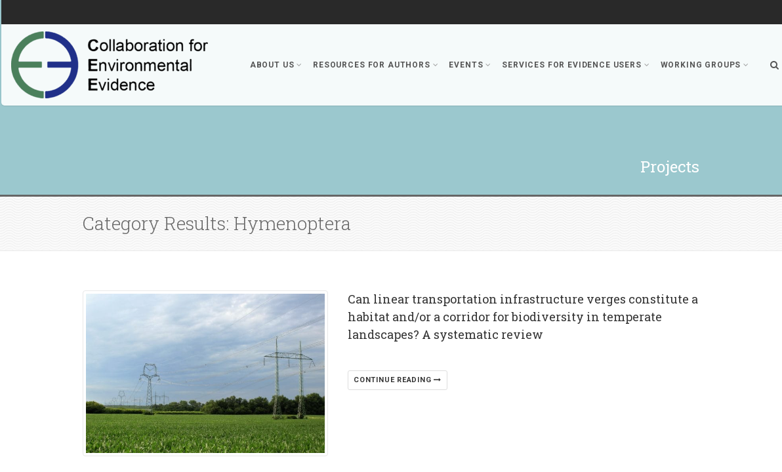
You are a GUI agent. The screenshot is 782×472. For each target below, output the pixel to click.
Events (470, 64)
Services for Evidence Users (575, 64)
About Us (276, 64)
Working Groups (705, 64)
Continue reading (398, 380)
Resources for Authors (375, 64)
